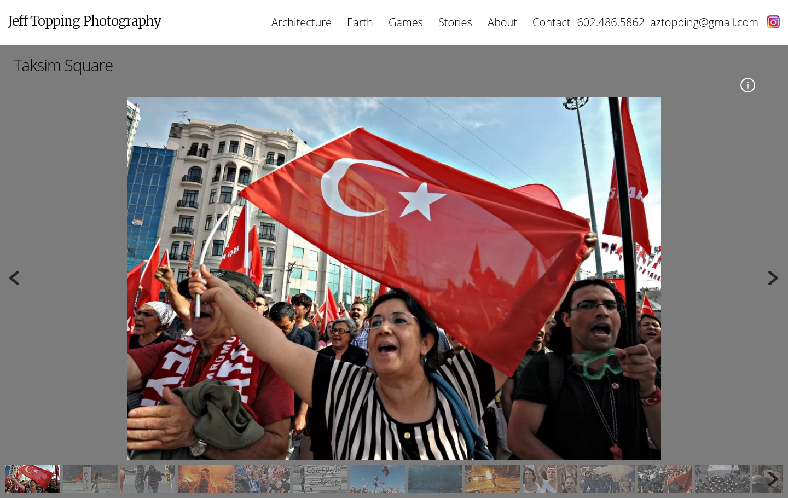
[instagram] (769, 22)
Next (774, 278)
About (502, 22)
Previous (14, 278)
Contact (551, 22)
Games (406, 22)
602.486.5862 (611, 22)
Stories (455, 22)
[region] (394, 295)
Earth (360, 22)
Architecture (301, 22)
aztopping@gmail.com (704, 22)
